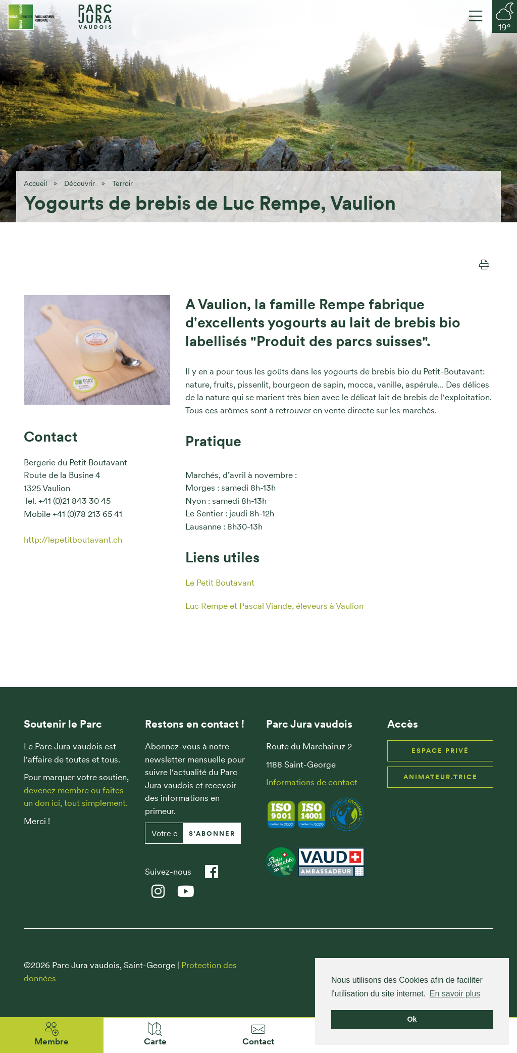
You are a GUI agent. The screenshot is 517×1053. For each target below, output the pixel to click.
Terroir (122, 183)
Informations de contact (311, 782)
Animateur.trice (440, 777)
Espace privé (440, 750)
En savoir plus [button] (455, 993)
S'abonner (212, 833)
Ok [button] (412, 1019)
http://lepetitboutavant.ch (73, 539)
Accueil (35, 183)
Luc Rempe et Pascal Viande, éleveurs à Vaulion (274, 605)
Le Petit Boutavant (219, 582)
